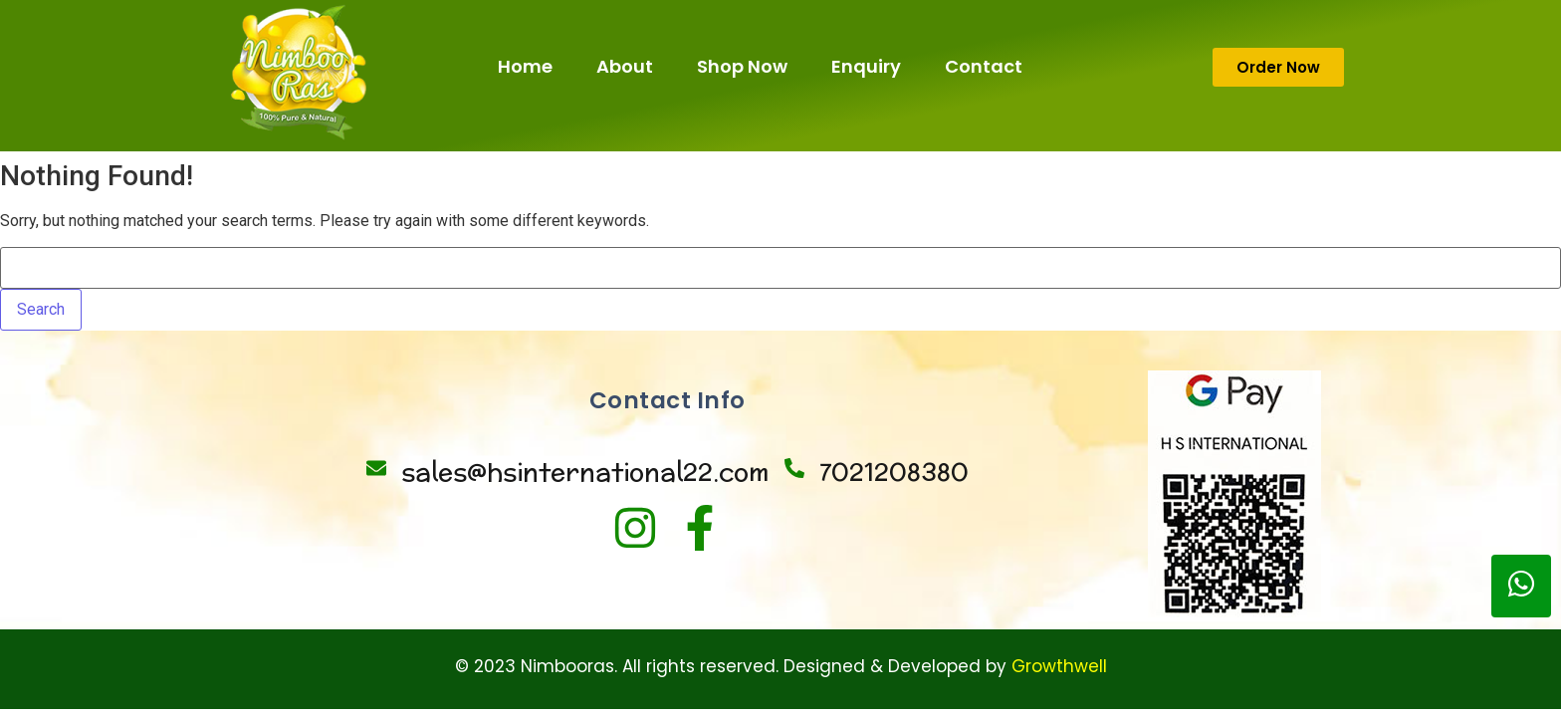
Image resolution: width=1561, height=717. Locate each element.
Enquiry (866, 66)
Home (525, 66)
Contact (983, 66)
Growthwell (1059, 666)
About (624, 66)
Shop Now (742, 66)
